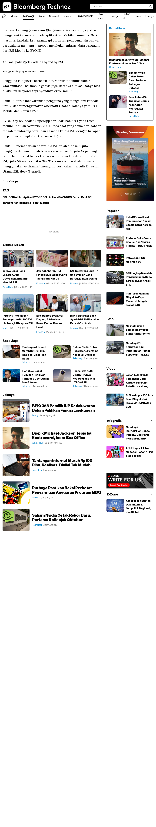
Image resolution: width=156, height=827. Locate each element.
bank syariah (41, 203)
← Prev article (52, 231)
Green (138, 16)
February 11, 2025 (34, 71)
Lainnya (150, 16)
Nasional (54, 16)
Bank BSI (86, 197)
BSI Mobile (15, 197)
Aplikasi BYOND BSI (35, 197)
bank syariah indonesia (17, 203)
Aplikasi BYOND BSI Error (64, 197)
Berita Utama (117, 28)
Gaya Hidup (100, 16)
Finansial (68, 16)
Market (15, 16)
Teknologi (28, 16)
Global (41, 16)
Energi (114, 16)
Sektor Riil (125, 16)
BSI (5, 197)
